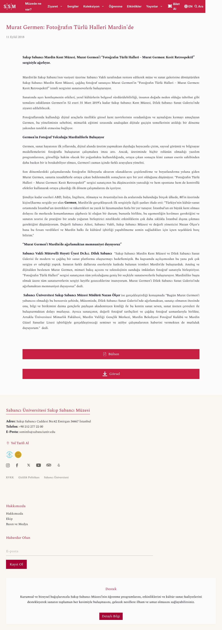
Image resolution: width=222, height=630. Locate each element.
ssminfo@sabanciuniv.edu (37, 431)
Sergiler (78, 6)
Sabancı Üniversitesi (56, 477)
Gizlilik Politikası (28, 477)
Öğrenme (121, 6)
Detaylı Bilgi (111, 616)
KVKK (10, 477)
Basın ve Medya (17, 524)
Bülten (111, 354)
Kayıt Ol (16, 564)
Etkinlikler (140, 6)
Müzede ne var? (36, 6)
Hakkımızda (14, 513)
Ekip (9, 518)
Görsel (111, 374)
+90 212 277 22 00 (31, 426)
